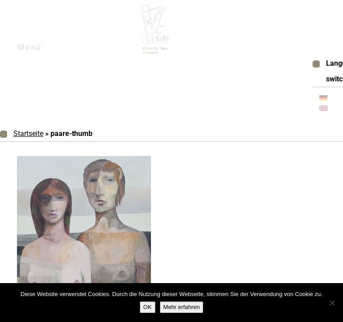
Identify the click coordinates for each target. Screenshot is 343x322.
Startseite (28, 133)
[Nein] (331, 302)
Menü (40, 50)
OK (147, 307)
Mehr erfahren (181, 307)
